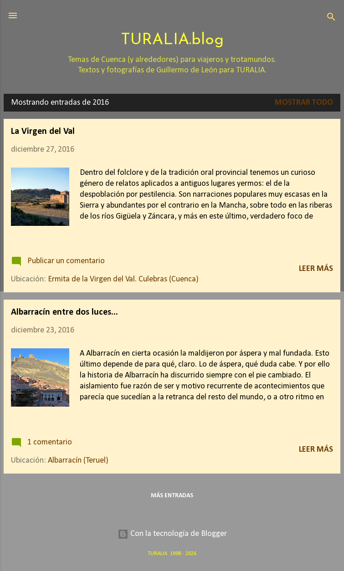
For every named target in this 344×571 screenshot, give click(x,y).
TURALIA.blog (172, 40)
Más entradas (172, 495)
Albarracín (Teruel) (78, 460)
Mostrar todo (304, 102)
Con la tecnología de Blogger (172, 534)
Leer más (316, 269)
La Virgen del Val (43, 131)
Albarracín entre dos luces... (64, 312)
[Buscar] (331, 18)
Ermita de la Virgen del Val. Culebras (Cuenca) (123, 279)
